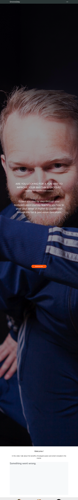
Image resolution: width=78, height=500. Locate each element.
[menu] (66, 1)
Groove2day (15, 2)
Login (67, 1)
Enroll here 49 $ (39, 266)
